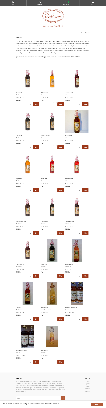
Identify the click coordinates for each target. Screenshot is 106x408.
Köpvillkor (87, 388)
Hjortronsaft (44, 350)
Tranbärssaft (69, 93)
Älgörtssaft (19, 178)
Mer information (54, 404)
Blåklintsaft (68, 136)
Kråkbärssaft (44, 221)
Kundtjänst (87, 391)
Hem (82, 33)
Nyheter (88, 384)
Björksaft (18, 307)
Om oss (88, 386)
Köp (36, 104)
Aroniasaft (19, 93)
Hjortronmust (44, 307)
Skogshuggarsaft (21, 221)
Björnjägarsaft (20, 264)
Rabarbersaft (69, 264)
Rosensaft (44, 178)
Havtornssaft (69, 178)
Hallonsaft (19, 136)
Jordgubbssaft (69, 221)
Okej (96, 404)
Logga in (39, 4)
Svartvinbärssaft (45, 136)
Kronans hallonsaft (21, 350)
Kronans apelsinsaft (71, 307)
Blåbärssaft (44, 264)
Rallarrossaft (44, 93)
